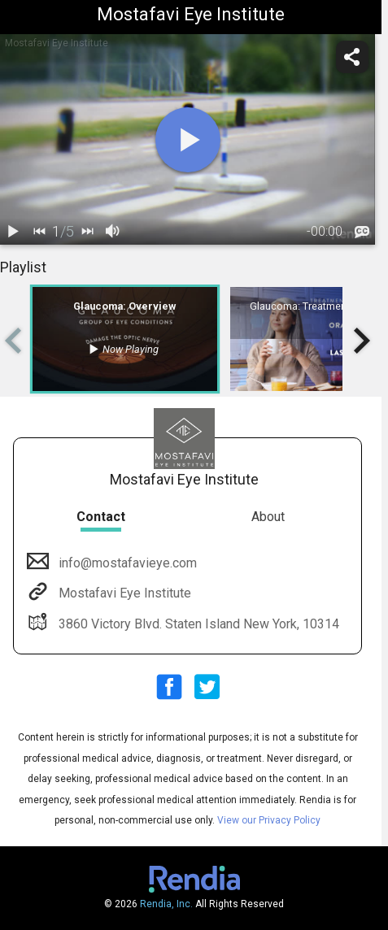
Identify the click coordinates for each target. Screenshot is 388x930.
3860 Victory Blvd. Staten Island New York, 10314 (197, 624)
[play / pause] (13, 232)
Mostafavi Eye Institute (123, 593)
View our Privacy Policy (268, 820)
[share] (352, 57)
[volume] (113, 232)
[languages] (362, 232)
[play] (187, 139)
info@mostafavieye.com (126, 563)
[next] (87, 232)
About (268, 516)
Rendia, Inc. (166, 904)
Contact (100, 516)
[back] (39, 232)
